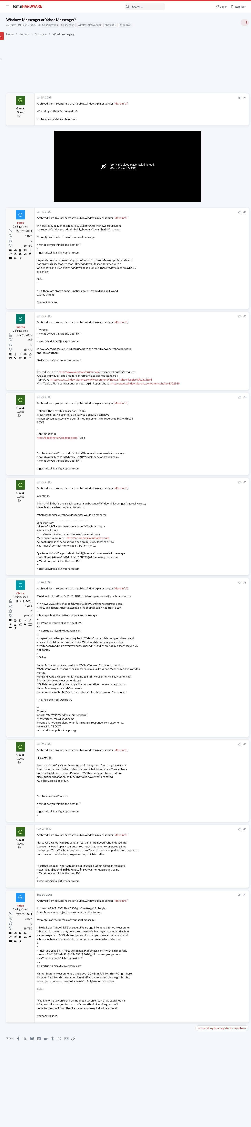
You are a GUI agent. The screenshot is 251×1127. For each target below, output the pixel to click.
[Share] (174, 98)
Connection (106, 24)
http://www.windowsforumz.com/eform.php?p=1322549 (110, 391)
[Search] (106, 6)
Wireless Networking (128, 24)
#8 (180, 840)
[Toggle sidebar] (243, 22)
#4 (180, 405)
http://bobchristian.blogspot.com (96, 445)
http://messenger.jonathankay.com (126, 549)
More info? (159, 103)
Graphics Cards (204, 458)
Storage (199, 334)
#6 (180, 594)
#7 (180, 755)
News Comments (205, 284)
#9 (180, 906)
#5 (180, 490)
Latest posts (197, 397)
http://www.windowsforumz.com (117, 372)
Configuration (89, 24)
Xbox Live (163, 24)
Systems (200, 232)
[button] (8, 6)
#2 (180, 212)
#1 (180, 97)
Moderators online (202, 552)
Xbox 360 (149, 24)
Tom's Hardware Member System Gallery (220, 221)
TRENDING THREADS (201, 212)
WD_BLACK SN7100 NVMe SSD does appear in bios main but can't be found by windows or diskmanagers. (221, 319)
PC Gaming (201, 307)
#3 (180, 316)
